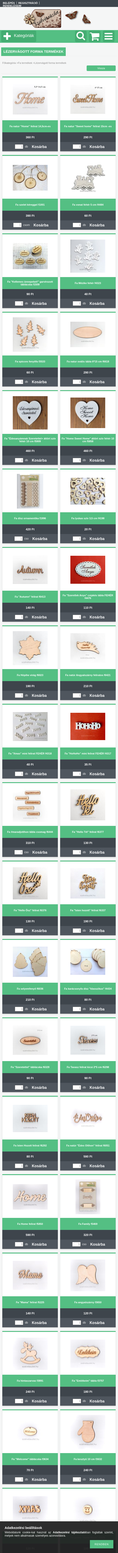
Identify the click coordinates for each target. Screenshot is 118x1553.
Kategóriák (24, 35)
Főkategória (9, 63)
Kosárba (39, 147)
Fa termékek (25, 63)
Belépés (9, 3)
